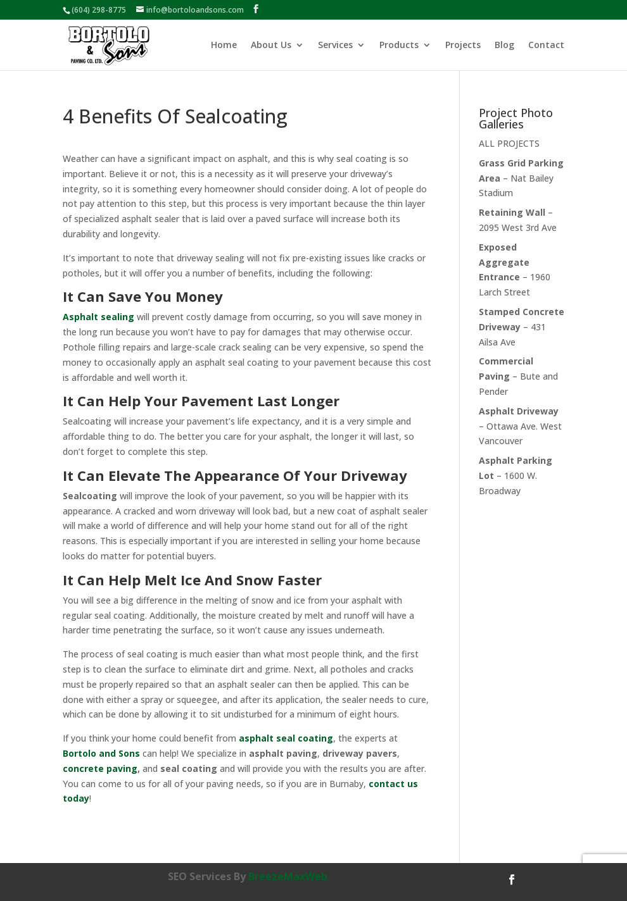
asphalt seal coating (286, 738)
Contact (546, 45)
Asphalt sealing (98, 317)
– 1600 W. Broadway (515, 475)
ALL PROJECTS (509, 143)
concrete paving (100, 768)
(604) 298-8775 (99, 9)
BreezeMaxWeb (287, 876)
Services (335, 45)
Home (224, 45)
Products (399, 45)
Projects (463, 45)
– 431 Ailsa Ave (521, 327)
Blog (504, 45)
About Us (271, 45)
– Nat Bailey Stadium (521, 178)
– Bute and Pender (518, 376)
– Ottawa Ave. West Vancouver (520, 426)
